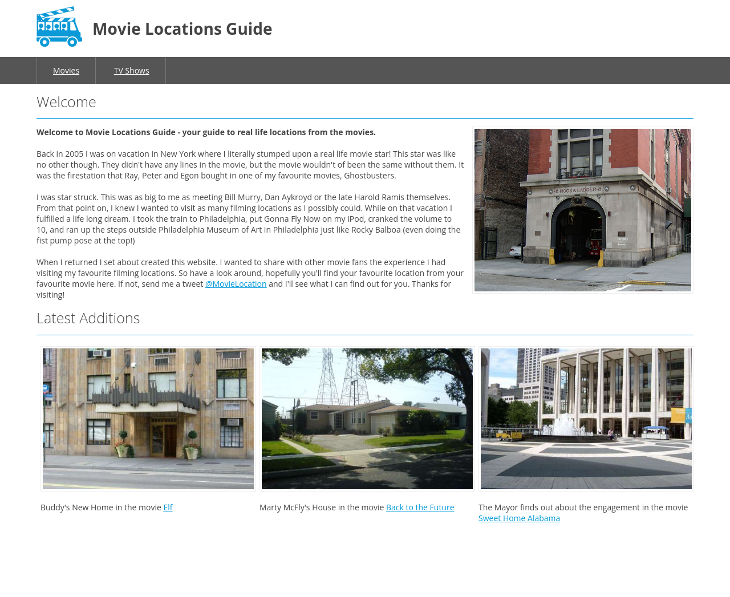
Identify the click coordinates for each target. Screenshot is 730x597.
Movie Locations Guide (182, 28)
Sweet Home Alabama (519, 518)
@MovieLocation (236, 283)
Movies (66, 70)
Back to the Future (420, 507)
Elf (167, 507)
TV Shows (131, 70)
